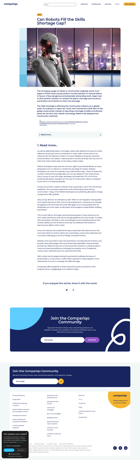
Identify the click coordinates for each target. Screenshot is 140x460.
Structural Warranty (18, 395)
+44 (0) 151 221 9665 (119, 403)
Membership (83, 417)
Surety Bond (16, 399)
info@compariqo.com (120, 401)
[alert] (15, 444)
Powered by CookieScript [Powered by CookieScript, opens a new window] (15, 456)
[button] (4, 446)
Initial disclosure (39, 444)
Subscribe (92, 340)
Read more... (71, 135)
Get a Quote (129, 4)
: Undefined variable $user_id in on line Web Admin (64, 123)
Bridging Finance (52, 417)
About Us (81, 395)
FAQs (80, 407)
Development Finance (19, 415)
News (117, 4)
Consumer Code (52, 444)
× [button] (26, 433)
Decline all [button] (21, 450)
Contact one (56, 269)
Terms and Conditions (66, 444)
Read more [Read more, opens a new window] (20, 442)
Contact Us (82, 403)
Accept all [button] (9, 450)
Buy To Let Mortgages (54, 414)
